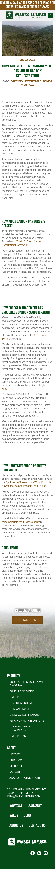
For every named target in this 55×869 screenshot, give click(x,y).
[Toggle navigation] (50, 15)
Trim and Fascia (19, 708)
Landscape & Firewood (24, 714)
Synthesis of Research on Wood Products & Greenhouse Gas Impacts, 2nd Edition (26, 483)
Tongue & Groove (20, 703)
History (14, 754)
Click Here (27, 619)
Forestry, (17, 81)
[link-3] (46, 853)
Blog (27, 815)
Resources (16, 765)
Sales (13, 815)
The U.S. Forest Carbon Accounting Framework (22, 243)
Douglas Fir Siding (21, 691)
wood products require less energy (21, 521)
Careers (15, 771)
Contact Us (37, 825)
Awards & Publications (24, 777)
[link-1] (32, 853)
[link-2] (39, 853)
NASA (5, 388)
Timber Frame (18, 735)
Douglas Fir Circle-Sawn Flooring (26, 683)
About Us (16, 825)
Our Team (15, 760)
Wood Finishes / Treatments (19, 728)
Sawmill (15, 805)
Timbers (14, 697)
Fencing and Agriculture (26, 720)
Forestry (35, 805)
